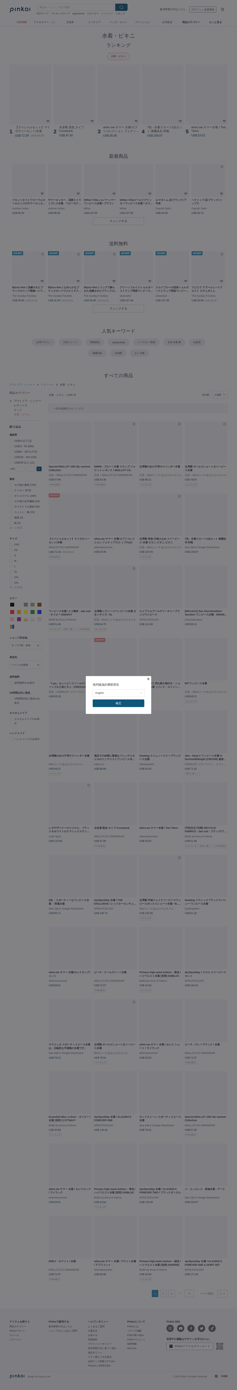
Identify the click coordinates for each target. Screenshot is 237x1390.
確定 (118, 703)
